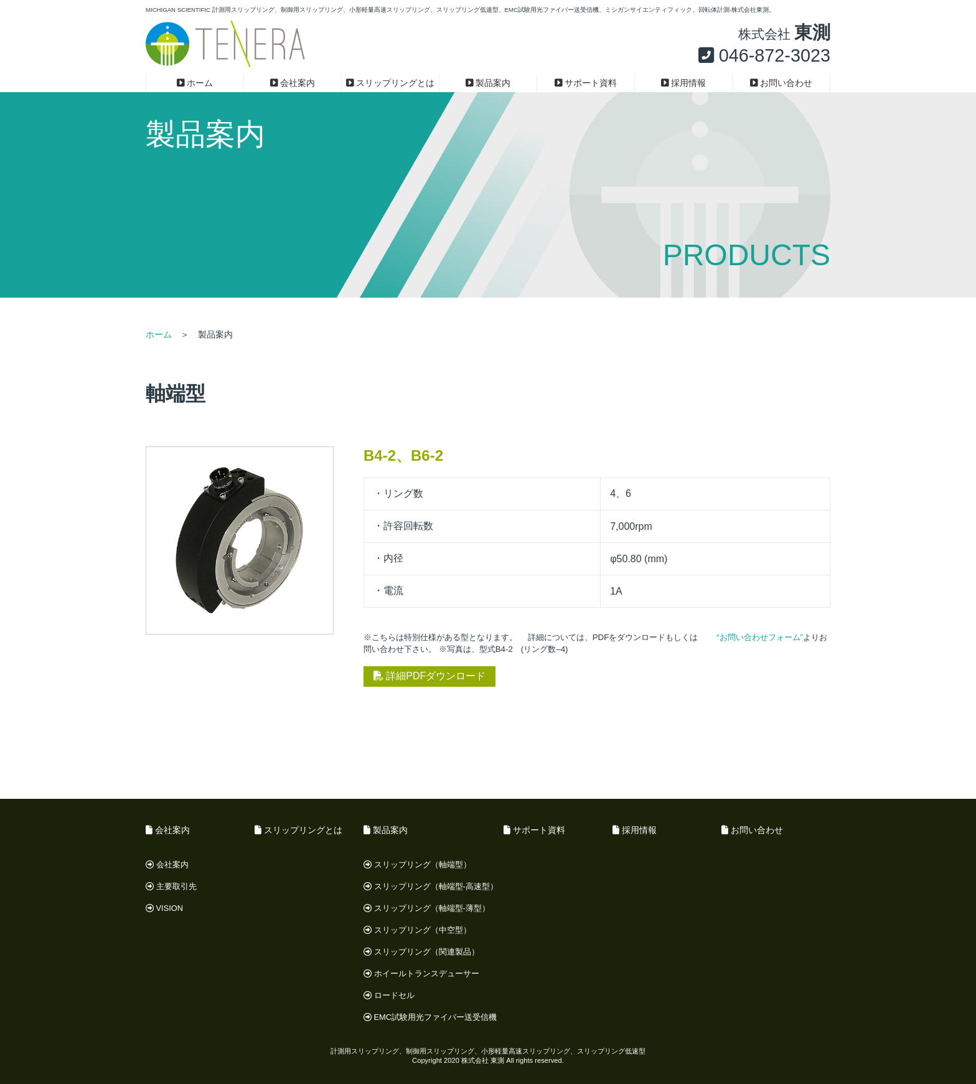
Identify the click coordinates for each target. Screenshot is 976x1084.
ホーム (195, 83)
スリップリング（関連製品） (421, 951)
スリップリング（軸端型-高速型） (431, 886)
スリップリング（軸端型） (417, 864)
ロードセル (389, 995)
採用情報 (683, 83)
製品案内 (488, 83)
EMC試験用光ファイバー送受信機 (430, 1017)
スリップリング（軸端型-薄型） (427, 908)
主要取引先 (171, 886)
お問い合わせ (781, 83)
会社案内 (293, 83)
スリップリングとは (390, 83)
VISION (164, 908)
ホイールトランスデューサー (421, 973)
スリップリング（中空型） (417, 930)
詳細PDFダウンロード (429, 676)
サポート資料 (586, 83)
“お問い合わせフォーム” (759, 637)
